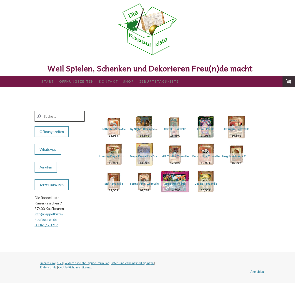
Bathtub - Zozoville (113, 129)
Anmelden (257, 271)
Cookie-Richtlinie (69, 267)
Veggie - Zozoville (149, 211)
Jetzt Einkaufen (52, 185)
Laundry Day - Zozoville (149, 156)
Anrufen (46, 167)
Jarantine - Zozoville (113, 156)
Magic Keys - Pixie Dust (184, 156)
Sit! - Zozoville (184, 183)
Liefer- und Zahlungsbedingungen (132, 263)
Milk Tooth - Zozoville (219, 156)
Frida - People (219, 129)
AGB (60, 263)
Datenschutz (48, 267)
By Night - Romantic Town (151, 129)
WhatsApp (48, 149)
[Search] (60, 116)
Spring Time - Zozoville (219, 183)
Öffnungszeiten (76, 81)
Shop (128, 81)
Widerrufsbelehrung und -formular (87, 263)
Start (47, 81)
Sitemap (87, 267)
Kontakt (108, 81)
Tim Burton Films (113, 211)
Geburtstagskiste (159, 81)
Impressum (47, 263)
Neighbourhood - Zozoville (151, 183)
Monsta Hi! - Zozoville (113, 183)
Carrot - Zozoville (184, 129)
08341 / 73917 (46, 225)
